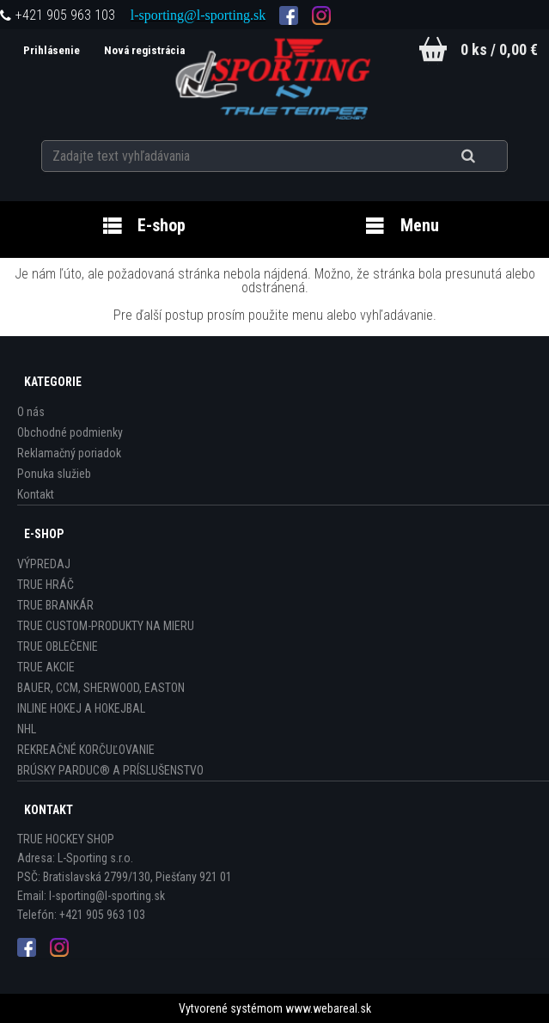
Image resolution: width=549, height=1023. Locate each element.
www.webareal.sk (328, 1008)
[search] (489, 156)
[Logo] (274, 76)
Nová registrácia (144, 50)
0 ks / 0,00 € (499, 49)
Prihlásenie (52, 50)
